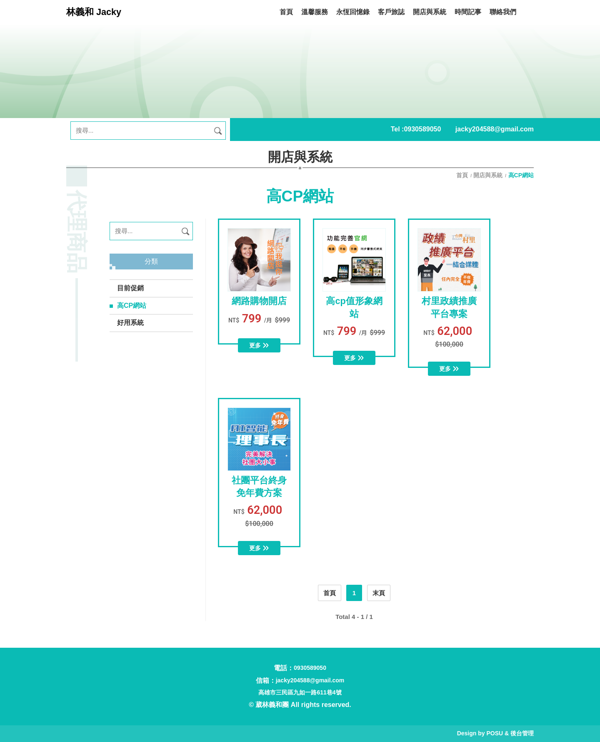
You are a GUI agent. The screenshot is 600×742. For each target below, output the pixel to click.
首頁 (463, 175)
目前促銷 (130, 288)
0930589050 (422, 129)
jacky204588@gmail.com (494, 129)
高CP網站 (131, 305)
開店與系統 (487, 175)
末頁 (378, 592)
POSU (494, 733)
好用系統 (130, 322)
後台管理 (522, 733)
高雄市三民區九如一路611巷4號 (299, 692)
